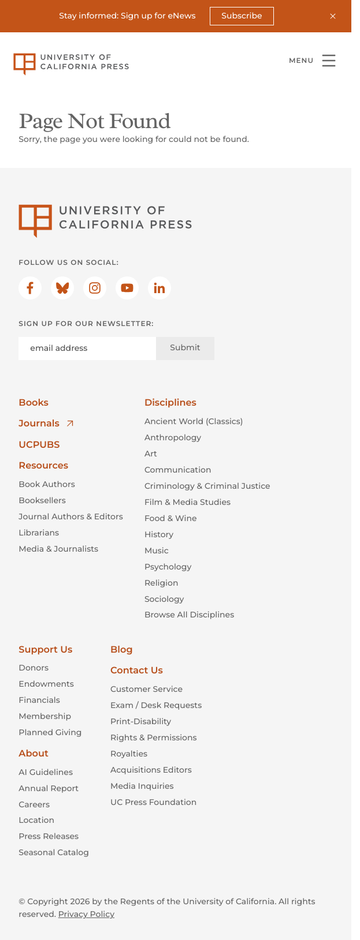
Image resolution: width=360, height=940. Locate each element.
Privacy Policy (86, 914)
